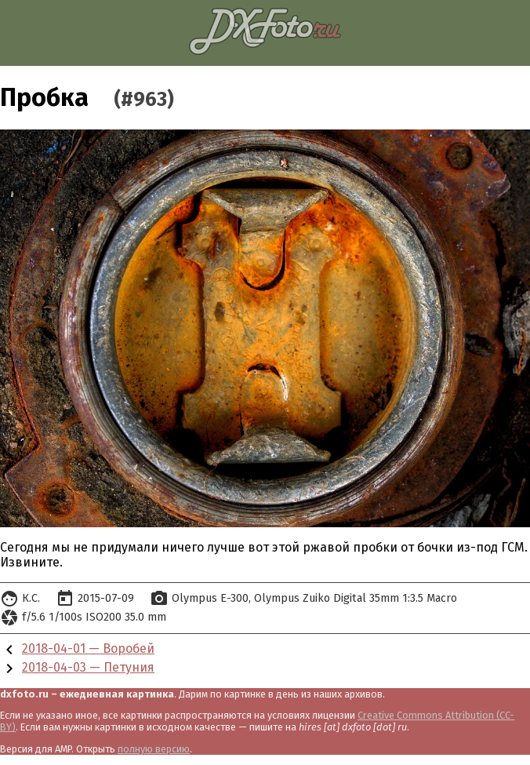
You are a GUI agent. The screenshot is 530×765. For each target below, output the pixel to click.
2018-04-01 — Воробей (88, 648)
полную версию (154, 749)
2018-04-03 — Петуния (88, 667)
